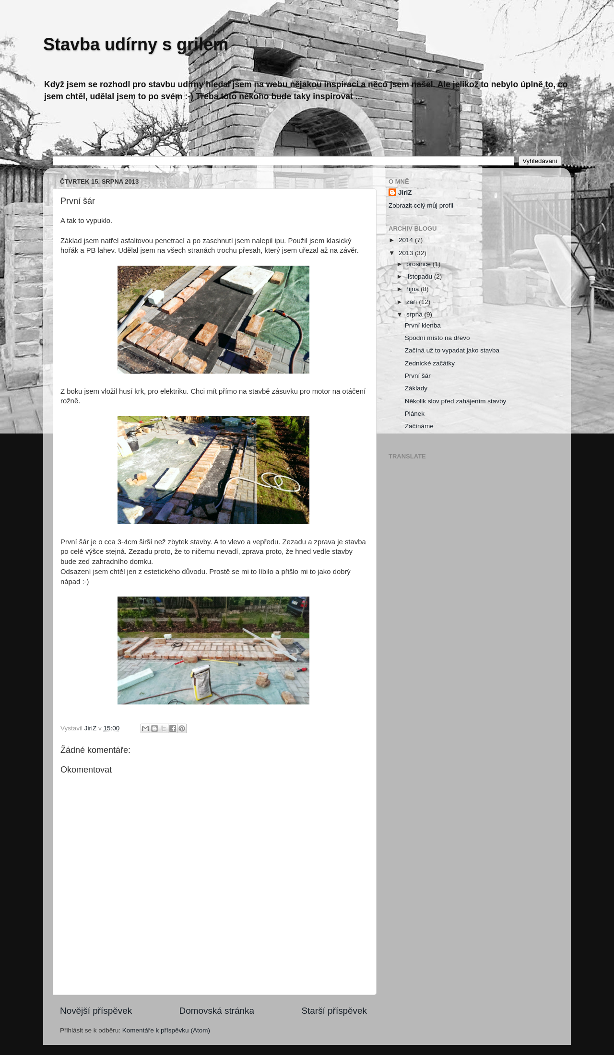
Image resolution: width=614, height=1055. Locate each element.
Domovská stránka (216, 1011)
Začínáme (419, 426)
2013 (407, 253)
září (412, 301)
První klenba (423, 325)
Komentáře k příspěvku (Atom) (166, 1030)
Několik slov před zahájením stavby (456, 401)
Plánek (415, 413)
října (413, 289)
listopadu (420, 276)
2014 (407, 240)
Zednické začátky (430, 363)
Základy (416, 388)
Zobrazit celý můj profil (421, 205)
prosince (419, 264)
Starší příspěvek (334, 1011)
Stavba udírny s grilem (135, 44)
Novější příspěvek (96, 1011)
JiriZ (405, 192)
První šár (418, 375)
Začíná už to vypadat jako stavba (452, 350)
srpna (415, 314)
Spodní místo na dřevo (437, 337)
